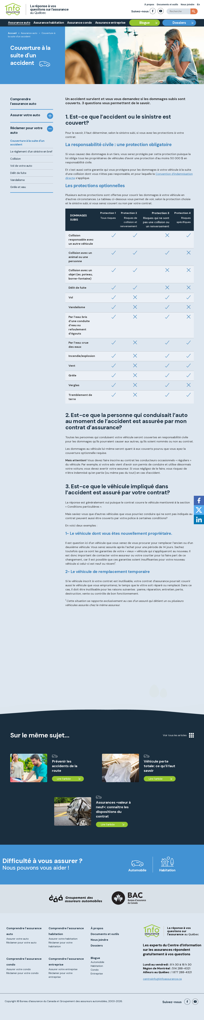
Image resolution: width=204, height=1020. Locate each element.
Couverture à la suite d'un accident (27, 142)
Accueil (12, 33)
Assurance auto (19, 23)
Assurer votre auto (25, 115)
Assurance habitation (48, 23)
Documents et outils (167, 4)
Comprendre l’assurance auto (23, 101)
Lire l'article (64, 778)
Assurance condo (79, 23)
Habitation (167, 870)
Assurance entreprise (110, 23)
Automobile (137, 870)
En (198, 4)
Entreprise (97, 973)
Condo (95, 969)
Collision (15, 159)
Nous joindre (187, 4)
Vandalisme (17, 180)
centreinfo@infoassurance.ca (162, 979)
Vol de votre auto (21, 166)
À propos (149, 4)
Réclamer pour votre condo (22, 973)
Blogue (144, 22)
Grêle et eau (18, 187)
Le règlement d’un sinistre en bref (31, 151)
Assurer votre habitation (63, 938)
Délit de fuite (18, 173)
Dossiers (179, 22)
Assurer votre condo (18, 969)
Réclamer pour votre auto (26, 130)
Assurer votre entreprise (63, 969)
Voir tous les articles (178, 735)
